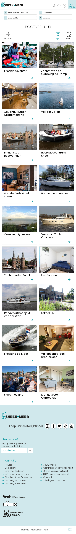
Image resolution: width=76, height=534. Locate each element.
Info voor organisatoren (17, 474)
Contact (47, 477)
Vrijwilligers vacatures (54, 480)
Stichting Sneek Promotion (18, 477)
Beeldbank (10, 468)
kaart (69, 38)
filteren (8, 38)
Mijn (46, 529)
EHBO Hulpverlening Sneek (56, 474)
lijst (58, 38)
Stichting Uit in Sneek (15, 480)
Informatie (9, 461)
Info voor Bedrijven (14, 471)
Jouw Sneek (49, 465)
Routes (8, 465)
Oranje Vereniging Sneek (55, 471)
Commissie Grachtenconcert (58, 468)
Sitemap (25, 529)
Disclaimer (36, 529)
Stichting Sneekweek (15, 483)
